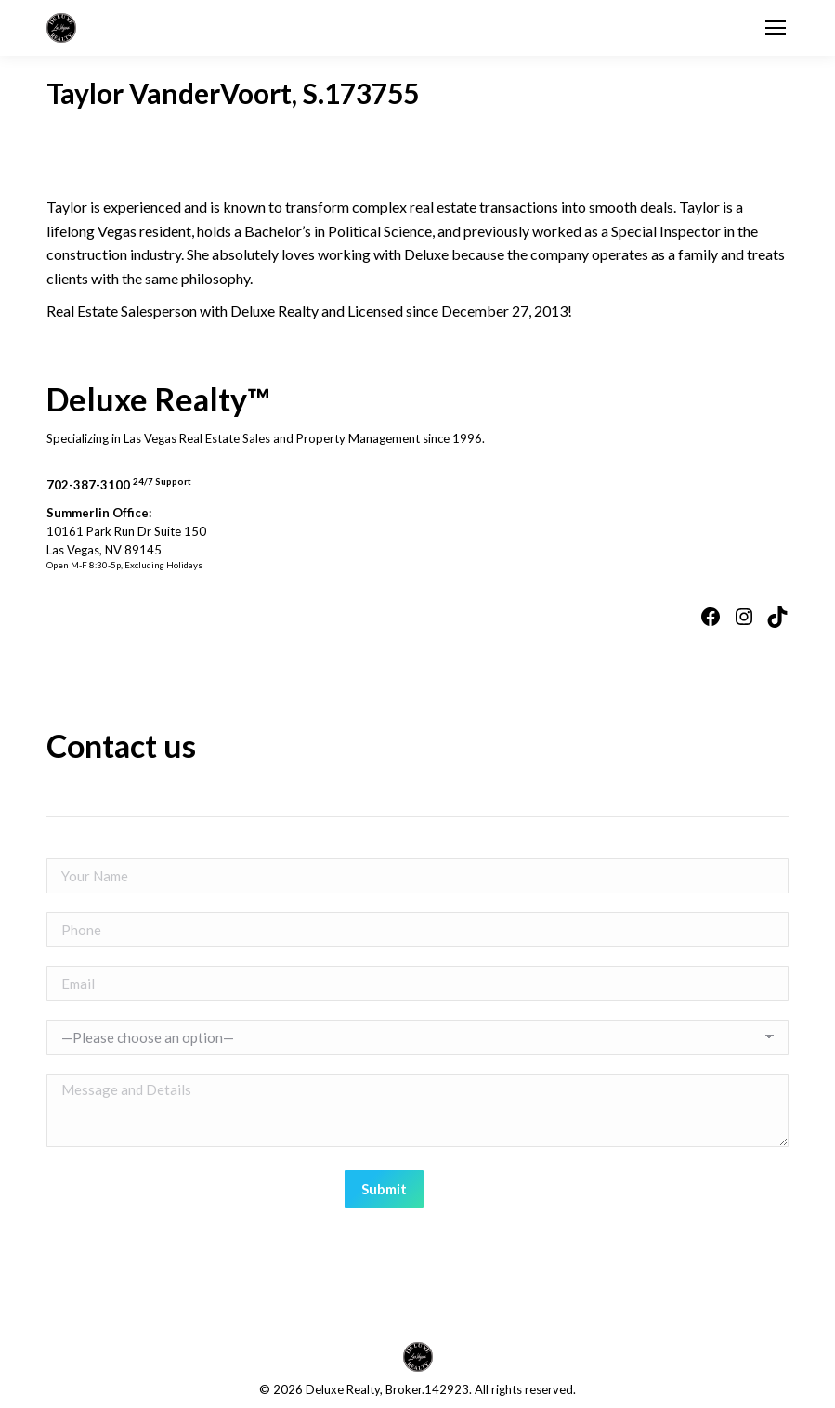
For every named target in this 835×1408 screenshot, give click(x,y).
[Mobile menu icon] (776, 28)
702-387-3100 (118, 484)
